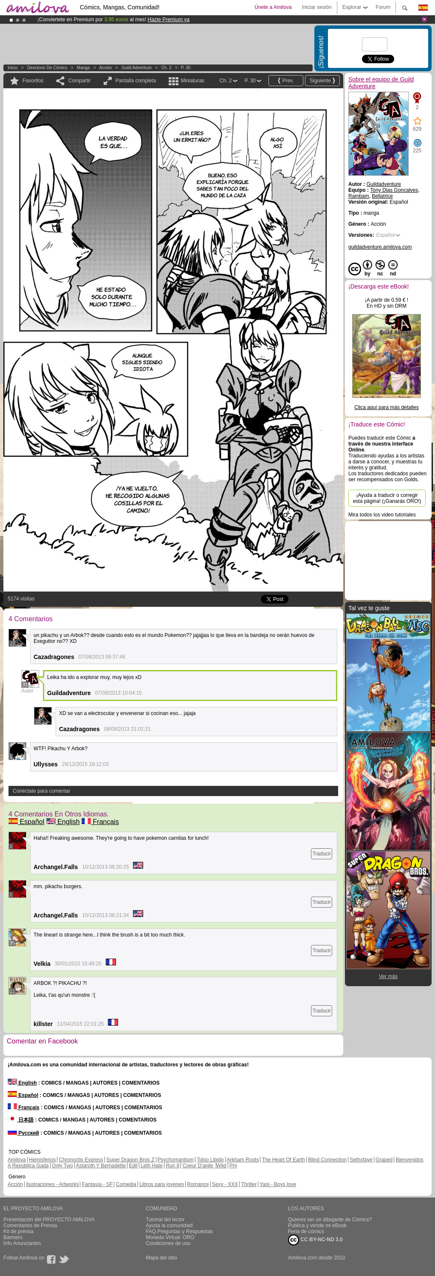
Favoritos (33, 81)
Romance (198, 1184)
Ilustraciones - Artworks (52, 1184)
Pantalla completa (136, 81)
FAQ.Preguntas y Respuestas (179, 1231)
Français (100, 821)
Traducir (321, 854)
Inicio (12, 67)
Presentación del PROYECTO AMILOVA (49, 1220)
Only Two (62, 1166)
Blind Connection (327, 1160)
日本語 (21, 1120)
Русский (23, 1133)
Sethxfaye (361, 1160)
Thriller (249, 1184)
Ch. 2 (166, 67)
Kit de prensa (18, 1231)
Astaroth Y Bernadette (101, 1166)
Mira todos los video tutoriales (382, 515)
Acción (105, 67)
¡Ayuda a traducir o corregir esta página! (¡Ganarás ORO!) (387, 498)
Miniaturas (192, 81)
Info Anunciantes (22, 1243)
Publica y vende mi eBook (317, 1225)
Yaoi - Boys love (278, 1184)
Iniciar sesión (317, 7)
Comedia (126, 1184)
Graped (384, 1160)
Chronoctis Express (81, 1160)
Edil (133, 1166)
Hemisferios (42, 1160)
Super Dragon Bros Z (130, 1160)
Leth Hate (152, 1166)
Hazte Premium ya (168, 19)
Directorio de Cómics (47, 67)
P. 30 (185, 67)
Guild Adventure (136, 67)
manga (83, 67)
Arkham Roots (242, 1160)
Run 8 (172, 1166)
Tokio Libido (210, 1160)
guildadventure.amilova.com (380, 247)
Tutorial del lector (165, 1220)
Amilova (17, 1160)
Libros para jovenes (161, 1184)
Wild (221, 1166)
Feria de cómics (306, 1231)
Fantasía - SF (97, 1184)
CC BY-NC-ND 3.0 (315, 1239)
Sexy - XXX (225, 1184)
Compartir (79, 81)
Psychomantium (176, 1160)
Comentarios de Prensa (30, 1225)
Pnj (233, 1166)
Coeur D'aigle (199, 1166)
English (63, 821)
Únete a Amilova (272, 7)
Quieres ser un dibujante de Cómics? (330, 1220)
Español (26, 821)
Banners (13, 1237)
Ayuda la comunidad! (169, 1225)
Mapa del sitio (161, 1258)
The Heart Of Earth (283, 1160)
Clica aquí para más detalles (386, 407)
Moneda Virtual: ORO (170, 1237)
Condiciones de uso (168, 1243)
